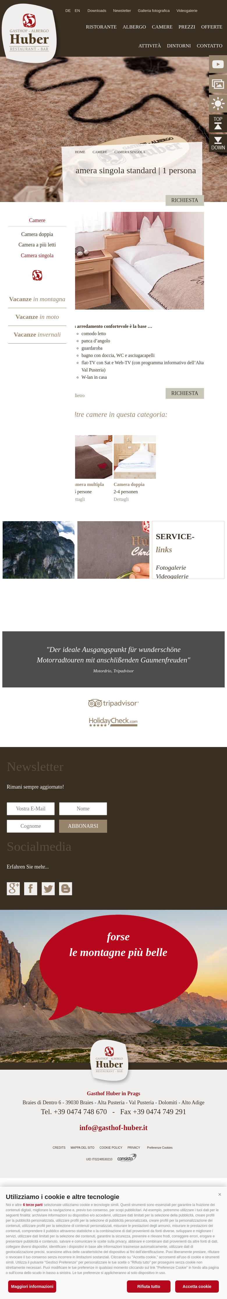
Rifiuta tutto (148, 1286)
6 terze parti (32, 1205)
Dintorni (179, 46)
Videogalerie (187, 10)
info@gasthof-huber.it (113, 1128)
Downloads (97, 10)
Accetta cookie (197, 1286)
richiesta (184, 200)
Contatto (209, 46)
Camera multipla (87, 484)
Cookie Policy (111, 1147)
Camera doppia (37, 234)
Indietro (77, 395)
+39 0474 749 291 (159, 1112)
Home (80, 152)
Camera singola (37, 255)
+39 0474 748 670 (80, 1112)
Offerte (212, 27)
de (68, 10)
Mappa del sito (83, 1147)
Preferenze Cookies (160, 1147)
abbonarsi (83, 826)
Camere (162, 27)
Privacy (133, 1147)
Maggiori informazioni (32, 1286)
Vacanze (37, 299)
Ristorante (101, 27)
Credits (59, 1147)
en (77, 10)
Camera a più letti (37, 245)
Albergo (134, 27)
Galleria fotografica (154, 10)
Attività (150, 46)
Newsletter (122, 10)
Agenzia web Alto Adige (127, 1158)
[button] (219, 1194)
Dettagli (77, 499)
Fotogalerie (171, 567)
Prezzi (186, 27)
